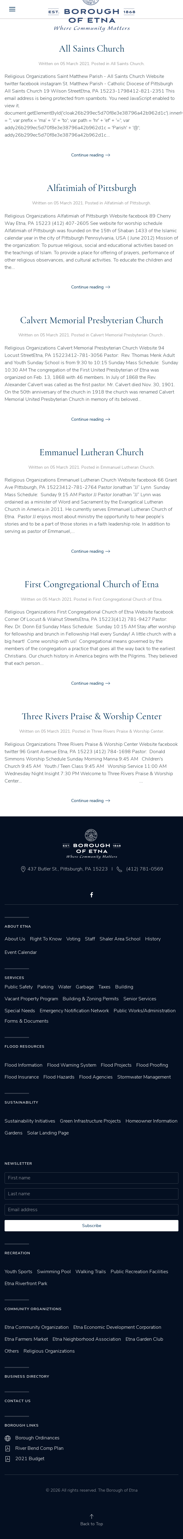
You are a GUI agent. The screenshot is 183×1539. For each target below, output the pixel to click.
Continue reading (87, 155)
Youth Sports (18, 1271)
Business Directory (27, 1376)
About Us (15, 939)
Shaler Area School (120, 939)
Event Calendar (21, 952)
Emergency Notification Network (74, 1010)
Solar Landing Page (48, 1133)
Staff (90, 939)
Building (124, 987)
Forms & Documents (27, 1021)
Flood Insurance (22, 1077)
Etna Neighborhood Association (87, 1339)
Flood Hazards (59, 1077)
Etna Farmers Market (26, 1339)
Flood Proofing (152, 1065)
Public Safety (19, 987)
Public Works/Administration (145, 1010)
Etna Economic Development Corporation (117, 1327)
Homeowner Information (152, 1121)
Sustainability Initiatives (30, 1121)
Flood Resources (25, 1046)
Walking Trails (90, 1271)
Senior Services (139, 998)
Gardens (14, 1133)
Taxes (104, 987)
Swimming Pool (54, 1271)
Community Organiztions (33, 1308)
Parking (45, 987)
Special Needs (20, 1010)
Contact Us (18, 1400)
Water (64, 987)
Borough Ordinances (37, 1438)
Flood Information (23, 1065)
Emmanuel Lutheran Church (91, 452)
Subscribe (91, 1226)
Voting (73, 939)
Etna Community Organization (37, 1327)
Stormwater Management (144, 1077)
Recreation (17, 1253)
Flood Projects (116, 1065)
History (153, 939)
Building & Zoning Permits (91, 998)
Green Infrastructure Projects (90, 1121)
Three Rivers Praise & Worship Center (92, 716)
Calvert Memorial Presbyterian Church (91, 320)
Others (12, 1351)
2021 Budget (29, 1458)
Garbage (85, 987)
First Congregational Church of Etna (91, 584)
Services (14, 977)
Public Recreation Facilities (139, 1271)
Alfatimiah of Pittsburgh (91, 188)
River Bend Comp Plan (39, 1448)
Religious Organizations (49, 1351)
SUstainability (21, 1102)
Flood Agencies (96, 1077)
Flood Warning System (71, 1065)
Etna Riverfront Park (26, 1283)
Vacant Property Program (31, 998)
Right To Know (46, 939)
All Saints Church (91, 48)
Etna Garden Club (144, 1339)
